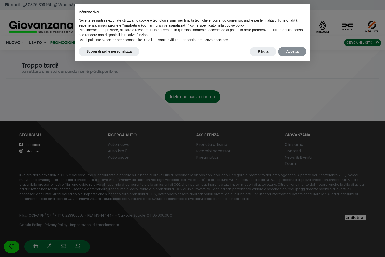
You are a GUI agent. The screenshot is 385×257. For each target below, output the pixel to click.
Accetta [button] (292, 51)
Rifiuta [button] (263, 51)
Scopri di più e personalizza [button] (109, 51)
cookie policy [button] (234, 25)
